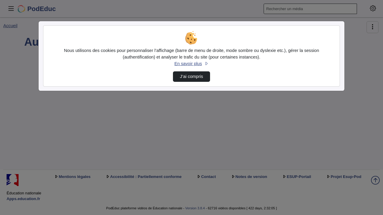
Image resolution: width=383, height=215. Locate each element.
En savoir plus (191, 63)
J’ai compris (191, 76)
